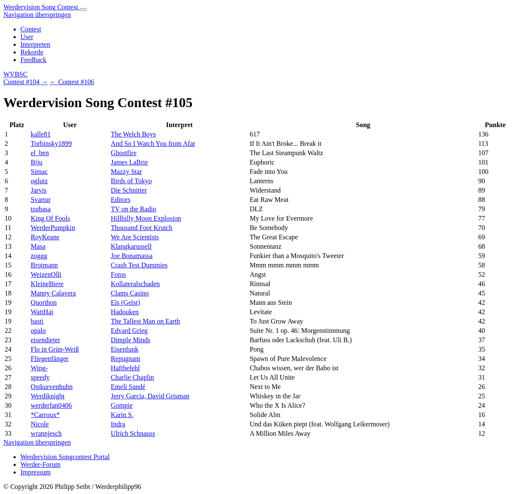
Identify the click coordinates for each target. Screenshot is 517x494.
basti (37, 321)
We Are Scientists (135, 237)
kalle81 (41, 134)
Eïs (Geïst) (125, 302)
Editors (120, 199)
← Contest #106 (72, 81)
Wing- (39, 368)
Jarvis (38, 190)
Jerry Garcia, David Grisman (150, 396)
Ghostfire (123, 152)
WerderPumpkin (53, 227)
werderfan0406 (51, 405)
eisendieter (45, 340)
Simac (39, 171)
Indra (118, 424)
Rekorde (31, 52)
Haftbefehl (125, 368)
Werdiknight (48, 396)
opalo (38, 330)
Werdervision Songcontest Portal (65, 456)
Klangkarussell (131, 246)
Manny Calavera (53, 293)
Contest (30, 29)
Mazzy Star (126, 171)
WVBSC (15, 74)
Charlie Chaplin (132, 377)
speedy (40, 377)
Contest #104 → (25, 81)
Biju (36, 162)
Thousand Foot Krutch (141, 227)
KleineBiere (47, 283)
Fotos (118, 274)
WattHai (42, 311)
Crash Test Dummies (139, 265)
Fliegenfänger (49, 358)
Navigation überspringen (37, 14)
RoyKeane (45, 237)
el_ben (40, 152)
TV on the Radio (133, 209)
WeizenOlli (46, 274)
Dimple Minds (130, 340)
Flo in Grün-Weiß (55, 349)
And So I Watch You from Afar (153, 143)
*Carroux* (45, 414)
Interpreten (35, 44)
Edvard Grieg (129, 330)
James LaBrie (129, 162)
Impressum (35, 472)
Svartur (41, 199)
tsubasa (41, 209)
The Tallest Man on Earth (145, 321)
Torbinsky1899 (51, 143)
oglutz (39, 181)
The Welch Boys (133, 134)
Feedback (33, 59)
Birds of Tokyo (131, 181)
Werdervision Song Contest (41, 7)
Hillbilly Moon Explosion (146, 218)
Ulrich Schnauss (133, 433)
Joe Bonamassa (132, 255)
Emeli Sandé (128, 386)
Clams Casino (130, 293)
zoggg (39, 255)
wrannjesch (46, 433)
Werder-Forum (40, 464)
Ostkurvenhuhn (52, 386)
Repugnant (125, 358)
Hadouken (125, 311)
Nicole (40, 424)
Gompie (122, 405)
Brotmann (44, 265)
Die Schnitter (129, 190)
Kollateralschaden (135, 283)
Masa (38, 246)
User (26, 36)
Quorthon (44, 302)
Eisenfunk (124, 349)
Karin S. (122, 414)
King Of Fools (50, 218)
